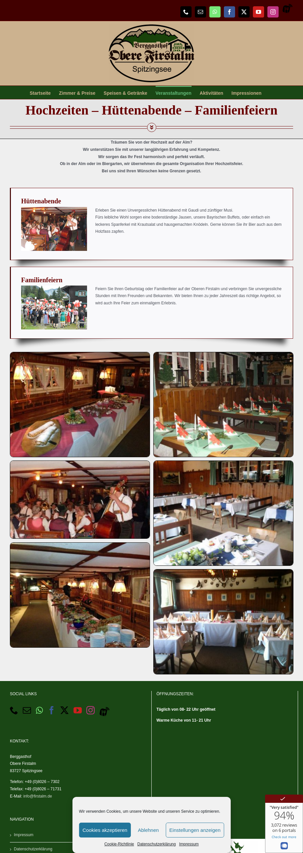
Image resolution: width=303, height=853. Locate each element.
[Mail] (27, 710)
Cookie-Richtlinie (119, 844)
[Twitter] (64, 710)
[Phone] (14, 710)
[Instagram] (90, 710)
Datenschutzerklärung (156, 844)
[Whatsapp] (39, 710)
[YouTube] (78, 710)
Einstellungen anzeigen (195, 830)
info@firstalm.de (37, 796)
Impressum (188, 844)
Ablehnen (148, 830)
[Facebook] (51, 710)
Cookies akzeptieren (104, 830)
